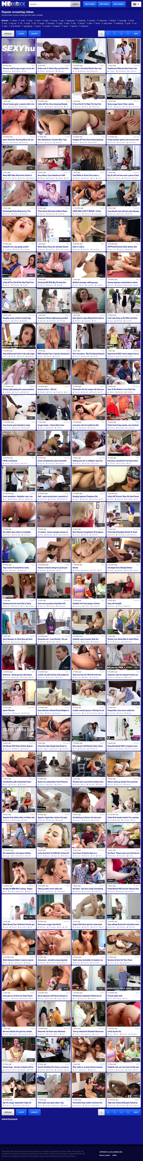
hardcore (84, 26)
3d (6, 891)
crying (54, 20)
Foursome (131, 428)
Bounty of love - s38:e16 (47, 389)
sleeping (81, 20)
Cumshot (122, 142)
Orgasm (31, 178)
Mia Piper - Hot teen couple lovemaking (88, 889)
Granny (25, 677)
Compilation (61, 891)
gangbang (28, 26)
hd (35, 23)
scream (47, 26)
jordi (128, 23)
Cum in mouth (132, 749)
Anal (76, 285)
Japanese (125, 963)
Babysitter (13, 499)
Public (31, 1070)
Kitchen (21, 856)
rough (41, 23)
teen (90, 23)
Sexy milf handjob (114, 603)
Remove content (104, 1155)
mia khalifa (15, 26)
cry (135, 23)
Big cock (78, 107)
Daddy (17, 249)
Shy (101, 713)
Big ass (118, 107)
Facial (131, 856)
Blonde (42, 71)
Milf (126, 107)
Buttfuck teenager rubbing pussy (85, 282)
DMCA (115, 1155)
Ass (82, 285)
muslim (92, 20)
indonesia (103, 20)
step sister (108, 23)
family (113, 20)
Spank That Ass (8, 710)
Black (86, 107)
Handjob (100, 285)
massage (123, 20)
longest (34, 34)
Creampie (61, 214)
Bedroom (113, 927)
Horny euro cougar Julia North (49, 924)
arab (23, 20)
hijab (46, 20)
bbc (74, 23)
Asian (42, 107)
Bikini (86, 677)
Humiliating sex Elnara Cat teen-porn (87, 817)
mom (38, 20)
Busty (128, 606)
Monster (92, 784)
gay (62, 20)
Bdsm (49, 713)
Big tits (49, 142)
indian (14, 20)
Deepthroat (93, 71)
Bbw (111, 107)
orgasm (57, 26)
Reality (100, 784)
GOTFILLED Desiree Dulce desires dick (122, 247)
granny (75, 26)
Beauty (83, 428)
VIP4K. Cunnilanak (10, 461)
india (28, 23)
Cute (50, 392)
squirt (38, 26)
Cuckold (62, 321)
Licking (60, 178)
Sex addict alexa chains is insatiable (17, 532)
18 (21, 23)
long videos (118, 4)
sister (30, 20)
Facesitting (122, 71)
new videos (104, 4)
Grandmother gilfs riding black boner (17, 782)
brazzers (51, 23)
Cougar (112, 71)
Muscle (22, 178)
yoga (60, 23)
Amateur (78, 214)
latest (21, 34)
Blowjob (8, 71)
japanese (71, 20)
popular (7, 34)
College (27, 1105)
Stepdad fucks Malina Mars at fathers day (19, 817)
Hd (25, 71)
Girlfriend (26, 249)
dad (5, 23)
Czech (25, 463)
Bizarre (60, 677)
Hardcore (132, 142)
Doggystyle (98, 214)
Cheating (8, 249)
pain (6, 26)
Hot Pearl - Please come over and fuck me (123, 853)
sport (66, 26)
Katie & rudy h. (78, 247)
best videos (90, 4)
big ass (13, 23)
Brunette (17, 71)
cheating (119, 23)
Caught (60, 820)
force (98, 23)
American (43, 499)
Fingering (132, 71)
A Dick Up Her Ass (114, 1031)
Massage (24, 107)
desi (67, 23)
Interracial (14, 107)
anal (132, 20)
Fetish (50, 1034)
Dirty (94, 570)
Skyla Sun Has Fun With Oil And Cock (87, 675)
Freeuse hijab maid (115, 996)
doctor (82, 23)
